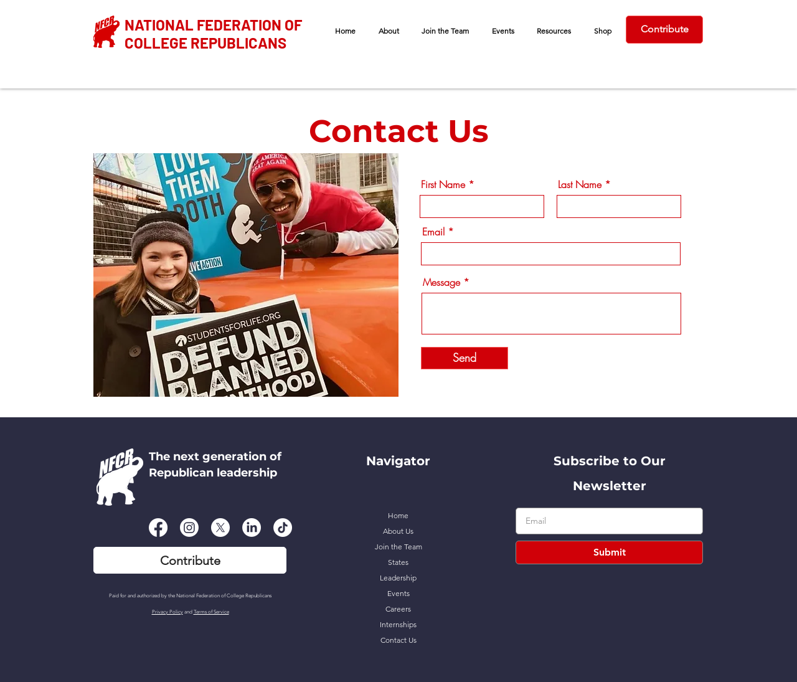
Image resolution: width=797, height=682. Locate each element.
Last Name (579, 184)
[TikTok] (282, 527)
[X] (220, 527)
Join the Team (398, 546)
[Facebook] (158, 527)
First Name (443, 184)
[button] (389, 31)
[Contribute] (664, 30)
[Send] (464, 358)
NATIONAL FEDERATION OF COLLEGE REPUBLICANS (213, 34)
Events (398, 593)
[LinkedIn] (251, 527)
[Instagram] (189, 527)
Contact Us (398, 640)
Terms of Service (211, 612)
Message (441, 282)
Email (433, 232)
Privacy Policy (167, 612)
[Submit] (609, 552)
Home (398, 515)
